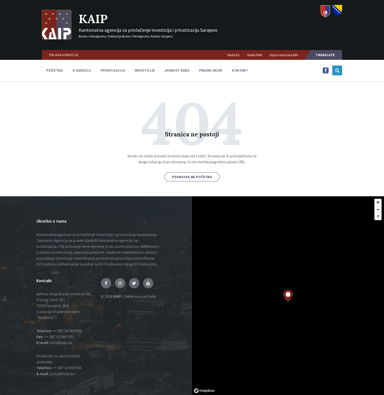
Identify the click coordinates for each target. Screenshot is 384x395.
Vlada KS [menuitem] (233, 55)
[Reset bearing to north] (378, 216)
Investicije (145, 70)
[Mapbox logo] (204, 391)
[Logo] (56, 37)
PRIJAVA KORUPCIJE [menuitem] (64, 55)
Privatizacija (113, 70)
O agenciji (81, 70)
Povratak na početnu (192, 177)
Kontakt (240, 70)
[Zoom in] (378, 202)
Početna (54, 70)
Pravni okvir (211, 70)
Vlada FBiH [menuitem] (254, 55)
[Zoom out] (378, 209)
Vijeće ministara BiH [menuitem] (284, 55)
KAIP (93, 18)
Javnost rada (177, 70)
